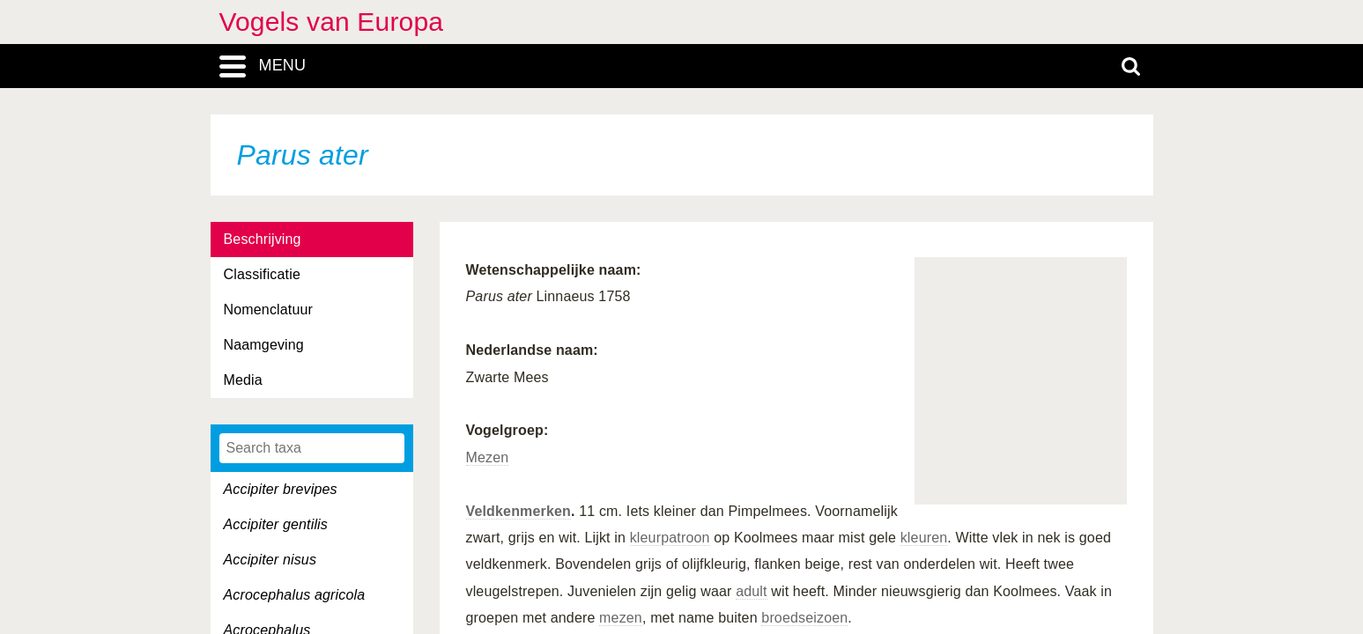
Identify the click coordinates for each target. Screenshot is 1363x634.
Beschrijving (262, 239)
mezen (620, 617)
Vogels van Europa (331, 21)
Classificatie (262, 274)
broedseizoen (804, 617)
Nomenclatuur (269, 309)
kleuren (924, 537)
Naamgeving (264, 344)
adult (751, 591)
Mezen (487, 457)
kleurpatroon (670, 537)
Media (243, 379)
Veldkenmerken (518, 511)
